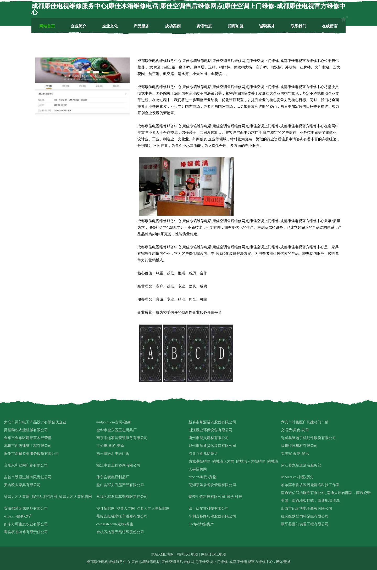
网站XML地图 (162, 554)
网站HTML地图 (213, 554)
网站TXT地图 (187, 554)
